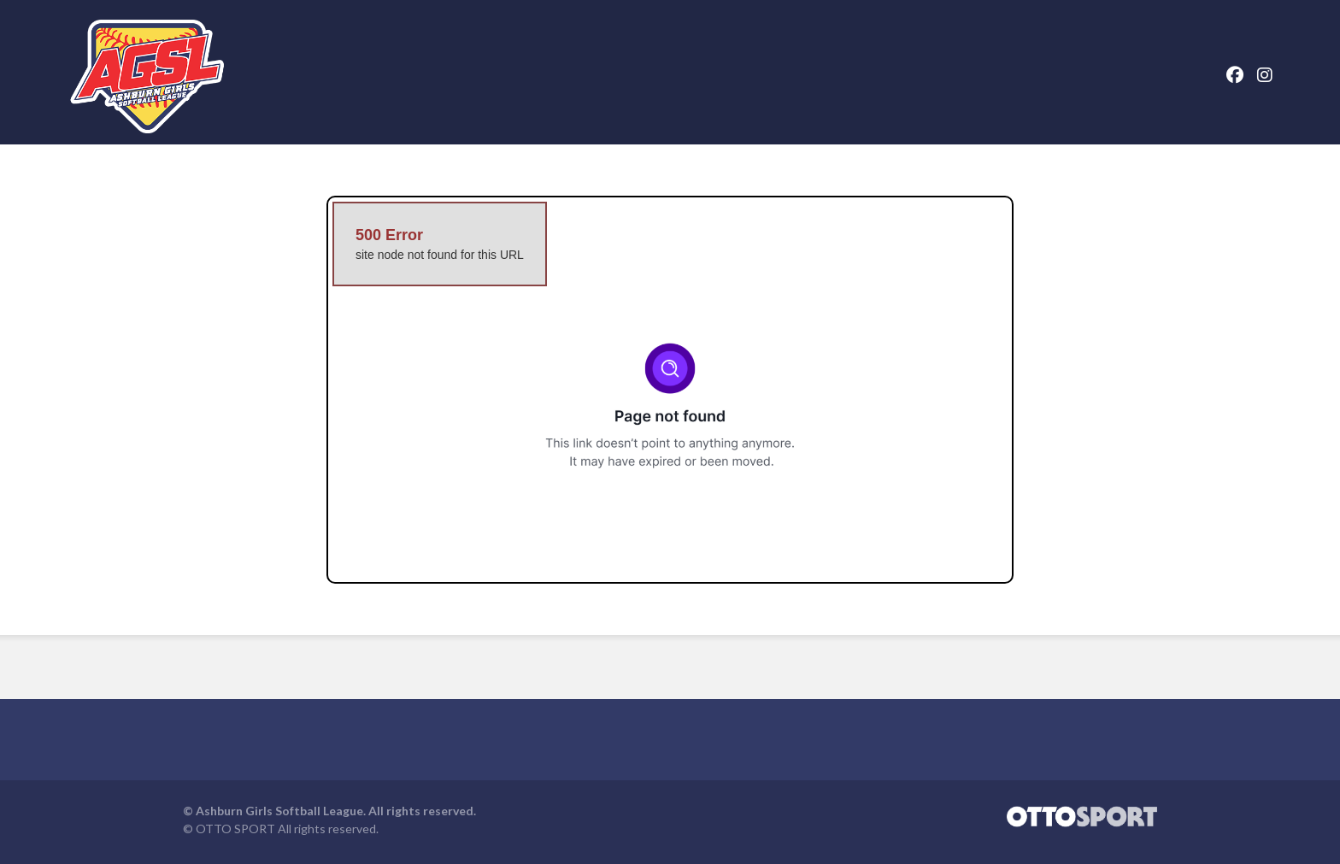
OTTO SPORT (235, 838)
